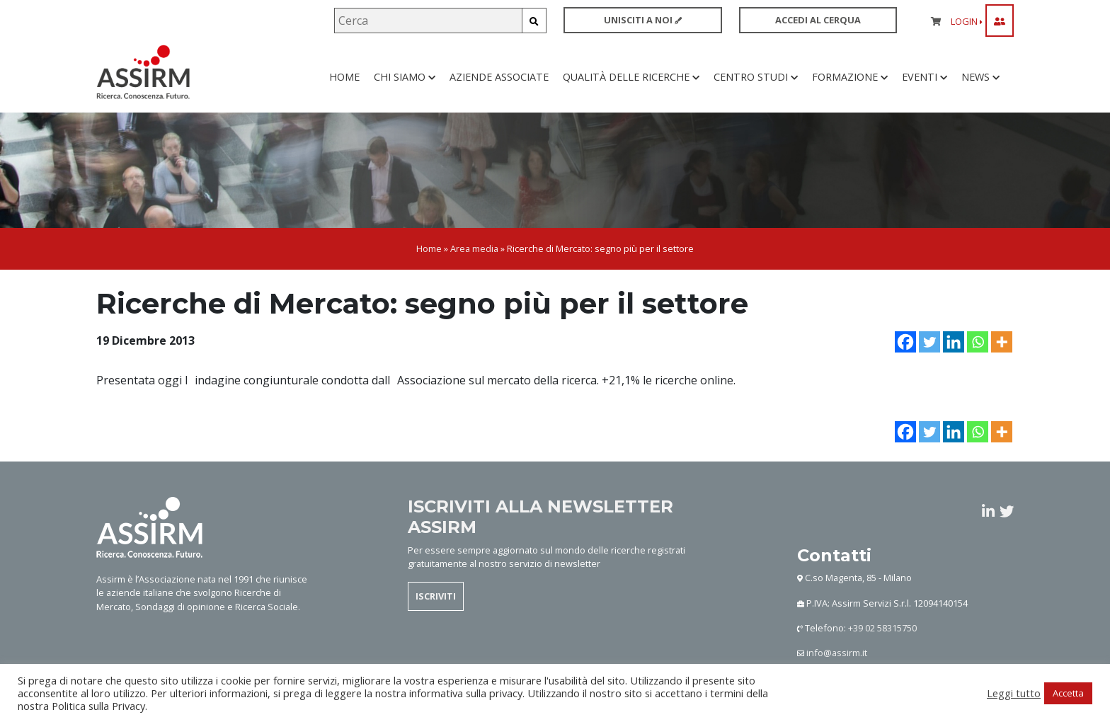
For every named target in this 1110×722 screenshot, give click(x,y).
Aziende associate (499, 84)
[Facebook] (905, 356)
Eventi (924, 84)
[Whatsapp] (977, 356)
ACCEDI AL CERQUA (818, 19)
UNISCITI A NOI (643, 19)
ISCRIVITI (436, 611)
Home (344, 84)
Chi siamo (404, 84)
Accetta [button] (1068, 693)
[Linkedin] (953, 356)
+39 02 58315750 (882, 643)
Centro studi (756, 84)
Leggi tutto (1014, 693)
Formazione (850, 84)
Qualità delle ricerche (631, 84)
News (980, 84)
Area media (474, 264)
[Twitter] (929, 356)
